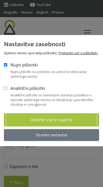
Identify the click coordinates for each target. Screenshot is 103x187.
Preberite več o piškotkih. (78, 53)
